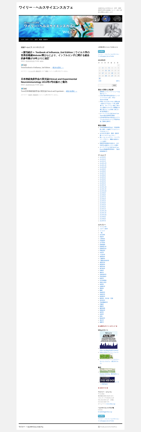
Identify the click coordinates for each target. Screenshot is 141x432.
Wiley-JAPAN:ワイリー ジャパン (109, 352)
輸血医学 (102, 318)
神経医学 (35, 95)
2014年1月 (103, 185)
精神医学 (102, 296)
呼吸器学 (102, 250)
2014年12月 (103, 163)
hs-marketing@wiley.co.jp (105, 412)
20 (112, 73)
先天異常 (102, 234)
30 (99, 78)
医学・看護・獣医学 (41, 39)
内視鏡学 (102, 240)
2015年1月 (103, 161)
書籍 (46, 71)
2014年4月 (103, 179)
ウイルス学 (31, 71)
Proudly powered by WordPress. (108, 427)
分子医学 (102, 242)
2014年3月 (103, 181)
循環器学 (102, 256)
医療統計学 (103, 246)
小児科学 (102, 254)
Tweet (24, 65)
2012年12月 (103, 211)
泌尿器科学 (103, 274)
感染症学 (38, 71)
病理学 (102, 284)
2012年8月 (103, 219)
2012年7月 (103, 221)
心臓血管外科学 (104, 260)
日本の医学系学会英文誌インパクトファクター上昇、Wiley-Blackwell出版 (110, 97)
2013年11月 (103, 189)
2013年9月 (103, 193)
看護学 (102, 288)
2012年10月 (103, 215)
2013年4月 (103, 203)
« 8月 (99, 81)
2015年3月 (103, 157)
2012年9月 (103, 217)
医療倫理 (102, 244)
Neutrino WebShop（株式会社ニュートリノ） (109, 374)
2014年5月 (103, 177)
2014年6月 (103, 175)
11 (106, 70)
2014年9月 (103, 169)
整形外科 (102, 266)
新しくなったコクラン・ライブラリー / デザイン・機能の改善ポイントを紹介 (110, 139)
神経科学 (102, 294)
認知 (101, 316)
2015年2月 (103, 159)
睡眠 (101, 290)
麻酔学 (102, 322)
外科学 (102, 252)
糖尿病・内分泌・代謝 (106, 298)
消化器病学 (103, 276)
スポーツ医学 (104, 229)
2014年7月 (103, 173)
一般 (101, 232)
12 (109, 70)
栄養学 (102, 270)
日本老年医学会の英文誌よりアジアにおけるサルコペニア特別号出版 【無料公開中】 (110, 119)
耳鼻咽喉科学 (104, 302)
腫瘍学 (102, 306)
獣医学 (102, 278)
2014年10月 (103, 167)
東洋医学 (102, 268)
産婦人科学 (103, 282)
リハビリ (102, 231)
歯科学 (102, 272)
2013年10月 (103, 191)
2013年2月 (103, 207)
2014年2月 (103, 183)
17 (102, 73)
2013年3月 (103, 205)
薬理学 (102, 312)
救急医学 (102, 264)
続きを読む (58, 67)
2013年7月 (103, 197)
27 (112, 76)
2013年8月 (103, 195)
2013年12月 (103, 187)
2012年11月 (103, 213)
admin (41, 61)
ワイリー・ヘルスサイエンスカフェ (46, 7)
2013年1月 (103, 209)
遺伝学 (102, 320)
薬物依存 (102, 310)
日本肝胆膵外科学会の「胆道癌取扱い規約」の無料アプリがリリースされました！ (110, 129)
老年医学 (102, 300)
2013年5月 (103, 201)
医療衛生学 (103, 248)
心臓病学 (102, 258)
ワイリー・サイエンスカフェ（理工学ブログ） (110, 361)
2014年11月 (103, 165)
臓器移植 (102, 308)
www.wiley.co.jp (110, 404)
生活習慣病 (103, 280)
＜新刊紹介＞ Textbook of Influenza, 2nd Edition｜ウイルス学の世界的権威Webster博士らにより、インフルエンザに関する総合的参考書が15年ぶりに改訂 (55, 55)
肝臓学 (102, 304)
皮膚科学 (102, 286)
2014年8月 (103, 171)
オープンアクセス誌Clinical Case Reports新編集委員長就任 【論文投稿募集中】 (110, 149)
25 (106, 76)
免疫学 (30, 95)
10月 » (118, 81)
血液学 (102, 314)
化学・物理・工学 (27, 39)
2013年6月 (103, 199)
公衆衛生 (102, 238)
